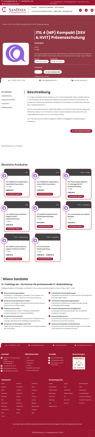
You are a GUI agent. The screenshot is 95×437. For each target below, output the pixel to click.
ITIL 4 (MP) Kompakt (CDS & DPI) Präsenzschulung (47, 215)
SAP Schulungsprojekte (42, 11)
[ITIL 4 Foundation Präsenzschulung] (35, 240)
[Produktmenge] (38, 72)
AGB (28, 358)
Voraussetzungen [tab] (8, 100)
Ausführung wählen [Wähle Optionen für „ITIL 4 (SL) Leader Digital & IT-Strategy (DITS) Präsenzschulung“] (76, 196)
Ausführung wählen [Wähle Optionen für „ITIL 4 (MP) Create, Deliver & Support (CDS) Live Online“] (14, 259)
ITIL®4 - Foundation (84, 205)
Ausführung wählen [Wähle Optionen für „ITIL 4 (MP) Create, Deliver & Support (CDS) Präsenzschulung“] (14, 229)
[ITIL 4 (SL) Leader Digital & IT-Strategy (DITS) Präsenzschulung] (66, 176)
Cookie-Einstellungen (33, 370)
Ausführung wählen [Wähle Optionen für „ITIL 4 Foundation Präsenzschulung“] (45, 259)
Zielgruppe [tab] (5, 104)
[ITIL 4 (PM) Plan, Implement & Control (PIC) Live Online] (35, 176)
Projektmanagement (85, 400)
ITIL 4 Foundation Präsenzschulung (43, 248)
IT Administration (84, 393)
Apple (65, 383)
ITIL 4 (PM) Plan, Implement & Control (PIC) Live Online (48, 183)
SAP (50, 403)
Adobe (51, 383)
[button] (80, 10)
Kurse (34, 7)
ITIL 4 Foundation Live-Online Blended (79, 215)
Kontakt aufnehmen (60, 345)
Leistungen (59, 7)
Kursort (36, 59)
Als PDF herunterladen (81, 131)
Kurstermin (53, 59)
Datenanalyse (53, 390)
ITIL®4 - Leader (85, 172)
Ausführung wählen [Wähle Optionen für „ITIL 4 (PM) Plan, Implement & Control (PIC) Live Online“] (45, 194)
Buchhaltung (52, 387)
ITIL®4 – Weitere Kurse (21, 237)
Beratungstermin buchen (83, 345)
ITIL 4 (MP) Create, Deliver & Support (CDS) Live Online (16, 248)
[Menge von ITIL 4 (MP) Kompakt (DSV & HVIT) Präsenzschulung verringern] (35, 72)
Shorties (66, 403)
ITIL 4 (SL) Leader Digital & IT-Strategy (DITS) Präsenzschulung (77, 184)
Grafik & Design (68, 393)
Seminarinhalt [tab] (6, 96)
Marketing (52, 400)
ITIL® (9, 24)
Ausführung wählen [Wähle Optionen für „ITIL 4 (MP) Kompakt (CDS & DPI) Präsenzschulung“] (45, 226)
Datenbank (67, 390)
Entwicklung (52, 393)
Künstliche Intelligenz (85, 396)
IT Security (52, 396)
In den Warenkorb (52, 72)
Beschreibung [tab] (6, 92)
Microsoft (66, 400)
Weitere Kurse (53, 406)
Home (5, 24)
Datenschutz (30, 360)
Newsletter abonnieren (42, 15)
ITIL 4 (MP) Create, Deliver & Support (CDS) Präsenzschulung (16, 216)
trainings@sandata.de (36, 345)
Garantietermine (46, 7)
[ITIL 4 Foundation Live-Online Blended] (66, 208)
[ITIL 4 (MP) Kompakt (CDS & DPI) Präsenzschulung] (35, 208)
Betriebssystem (83, 383)
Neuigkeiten (67, 11)
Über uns (57, 11)
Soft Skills (81, 403)
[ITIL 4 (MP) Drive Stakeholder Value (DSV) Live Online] (4, 176)
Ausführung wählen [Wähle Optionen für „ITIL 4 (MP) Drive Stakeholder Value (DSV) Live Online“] (14, 194)
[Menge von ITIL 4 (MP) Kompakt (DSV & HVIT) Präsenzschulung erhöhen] (41, 72)
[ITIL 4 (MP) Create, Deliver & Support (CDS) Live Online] (4, 240)
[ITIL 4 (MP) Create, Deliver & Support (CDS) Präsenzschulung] (4, 208)
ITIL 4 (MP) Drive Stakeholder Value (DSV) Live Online (17, 183)
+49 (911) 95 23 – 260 (13, 345)
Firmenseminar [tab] (6, 107)
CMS (80, 387)
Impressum (30, 363)
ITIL (65, 396)
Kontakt (29, 365)
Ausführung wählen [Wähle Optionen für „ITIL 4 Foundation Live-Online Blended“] (76, 226)
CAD (65, 387)
